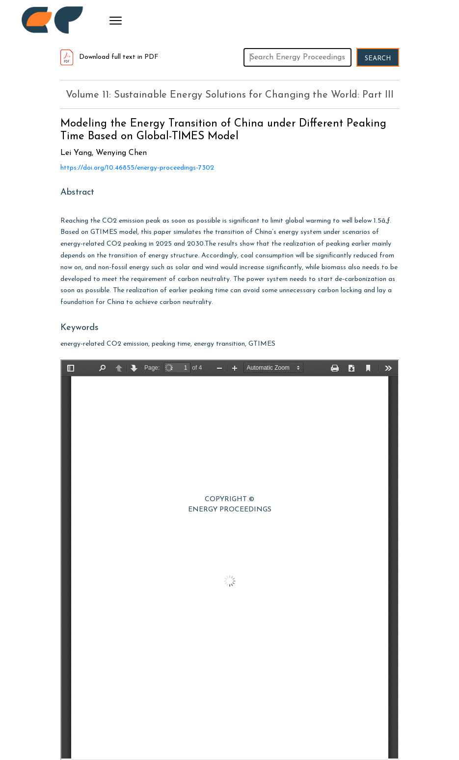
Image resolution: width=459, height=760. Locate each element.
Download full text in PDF (109, 57)
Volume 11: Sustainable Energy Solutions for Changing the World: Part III (230, 95)
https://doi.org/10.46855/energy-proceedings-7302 (137, 168)
